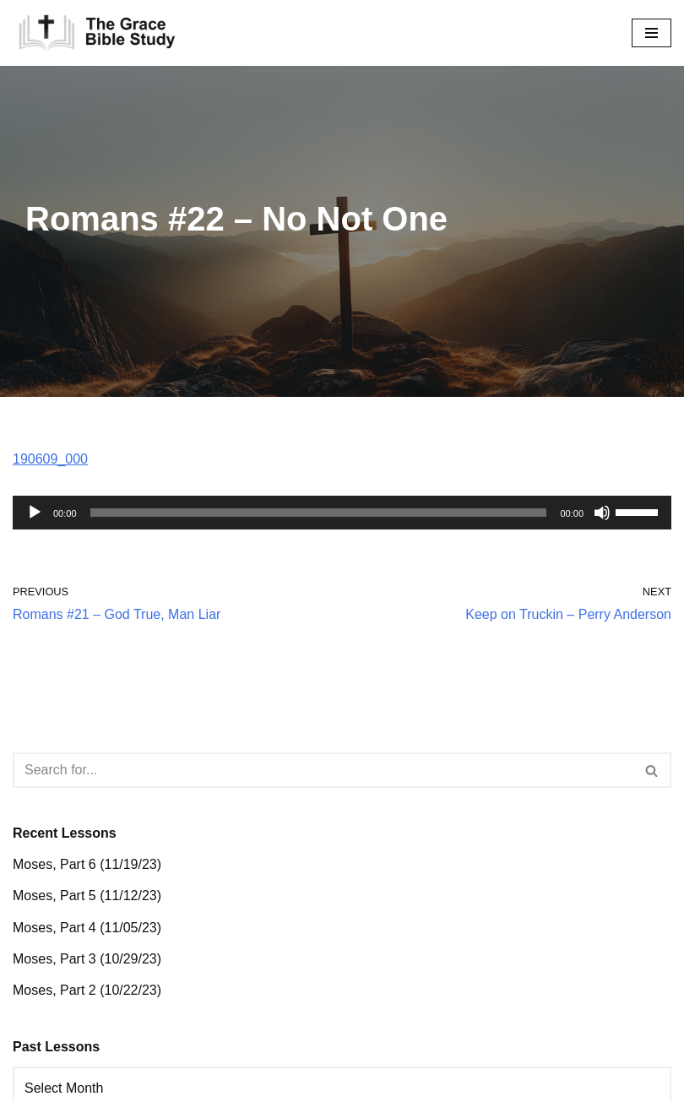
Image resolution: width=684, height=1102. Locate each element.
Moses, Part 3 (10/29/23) (87, 959)
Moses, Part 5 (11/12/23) (87, 895)
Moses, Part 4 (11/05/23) (87, 927)
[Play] (34, 512)
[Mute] (602, 512)
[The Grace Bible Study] (97, 33)
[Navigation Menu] (651, 33)
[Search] (323, 770)
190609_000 (50, 459)
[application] (342, 512)
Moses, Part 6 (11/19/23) (87, 864)
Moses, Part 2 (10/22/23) (87, 990)
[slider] (318, 512)
